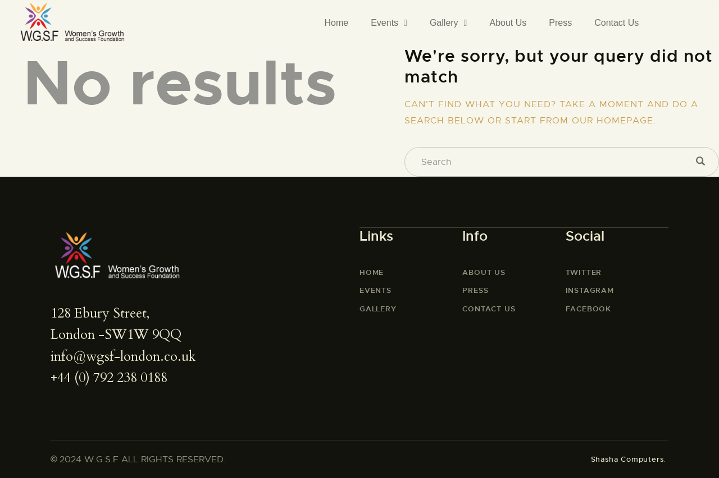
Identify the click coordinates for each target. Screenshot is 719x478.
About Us (507, 22)
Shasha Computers (627, 459)
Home (336, 22)
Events (389, 23)
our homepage (612, 120)
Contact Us (616, 22)
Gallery (448, 23)
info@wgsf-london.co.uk (123, 356)
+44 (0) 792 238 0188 (109, 378)
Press (560, 22)
